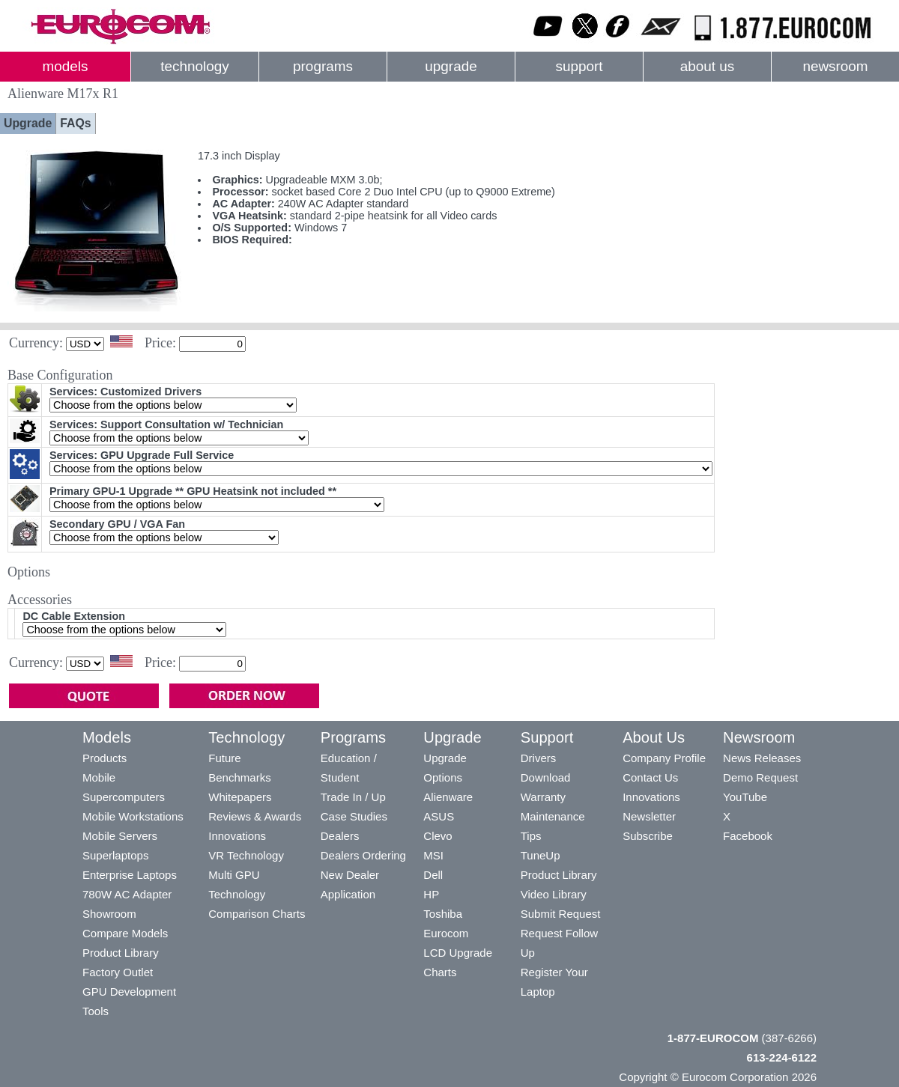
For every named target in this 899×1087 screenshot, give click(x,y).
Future (224, 758)
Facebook (747, 835)
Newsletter (649, 816)
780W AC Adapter (127, 894)
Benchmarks (239, 777)
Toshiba (442, 913)
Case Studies (354, 816)
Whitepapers (239, 797)
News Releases (762, 758)
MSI (433, 855)
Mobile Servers (119, 835)
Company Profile (664, 758)
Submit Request (561, 913)
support (578, 66)
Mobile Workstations (133, 816)
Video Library (554, 894)
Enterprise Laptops (129, 874)
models (65, 66)
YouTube (745, 797)
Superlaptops (115, 855)
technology (194, 66)
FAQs (75, 123)
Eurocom (445, 933)
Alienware (448, 797)
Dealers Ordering (363, 855)
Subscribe (648, 835)
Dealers (340, 835)
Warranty (543, 797)
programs (323, 66)
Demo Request (760, 777)
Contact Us (650, 777)
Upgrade (28, 123)
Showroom (109, 913)
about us (707, 66)
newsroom (835, 66)
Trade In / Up (353, 797)
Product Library (120, 952)
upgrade (450, 66)
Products (104, 758)
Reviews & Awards (254, 816)
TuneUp (540, 855)
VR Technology (246, 855)
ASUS (438, 816)
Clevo (437, 835)
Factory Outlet (117, 972)
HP (431, 894)
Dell (433, 874)
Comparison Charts (256, 913)
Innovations (237, 835)
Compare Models (125, 933)
